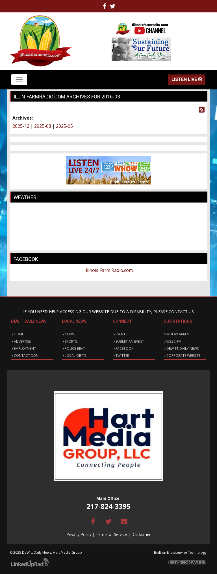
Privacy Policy (78, 534)
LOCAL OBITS (75, 355)
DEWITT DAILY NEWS (182, 348)
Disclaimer (141, 534)
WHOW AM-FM (178, 334)
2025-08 (42, 126)
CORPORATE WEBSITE (183, 355)
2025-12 (20, 126)
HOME (19, 334)
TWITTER (122, 355)
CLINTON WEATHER (108, 226)
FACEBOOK (124, 348)
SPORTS (71, 341)
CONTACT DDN (26, 355)
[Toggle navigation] (19, 79)
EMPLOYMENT (25, 348)
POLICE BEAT (75, 348)
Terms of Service (111, 534)
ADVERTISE (22, 341)
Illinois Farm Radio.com (108, 270)
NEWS (69, 334)
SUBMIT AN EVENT (130, 341)
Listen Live (187, 79)
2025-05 (64, 126)
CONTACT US (181, 311)
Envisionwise (177, 552)
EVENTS (121, 334)
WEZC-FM (173, 341)
